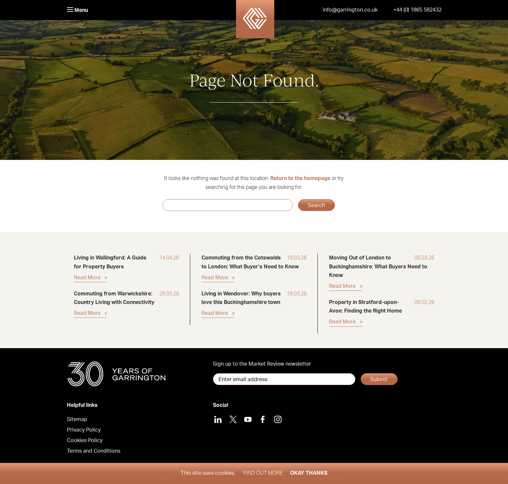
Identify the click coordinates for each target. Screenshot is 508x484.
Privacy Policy (84, 430)
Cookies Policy (85, 440)
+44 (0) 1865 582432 (417, 10)
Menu (77, 10)
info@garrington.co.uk (350, 10)
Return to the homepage (300, 178)
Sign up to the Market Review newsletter (262, 364)
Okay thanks (308, 473)
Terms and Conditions (93, 451)
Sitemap (77, 419)
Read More (87, 277)
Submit (379, 379)
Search (316, 205)
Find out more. (263, 473)
